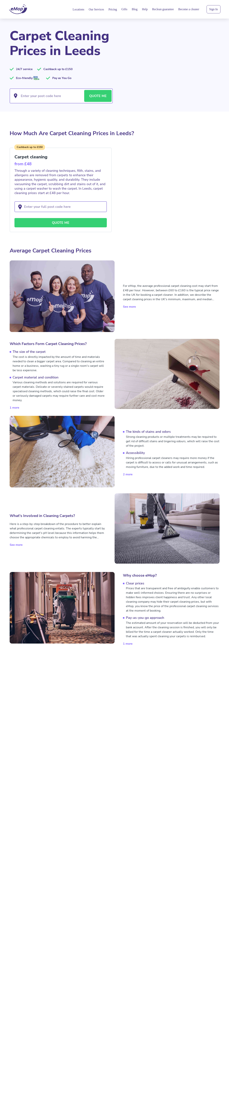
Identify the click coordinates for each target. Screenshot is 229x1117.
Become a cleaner (188, 9)
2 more (128, 474)
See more (129, 307)
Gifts (124, 9)
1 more (14, 408)
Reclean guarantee (163, 9)
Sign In (213, 9)
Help (145, 9)
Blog (135, 9)
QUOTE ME (98, 96)
